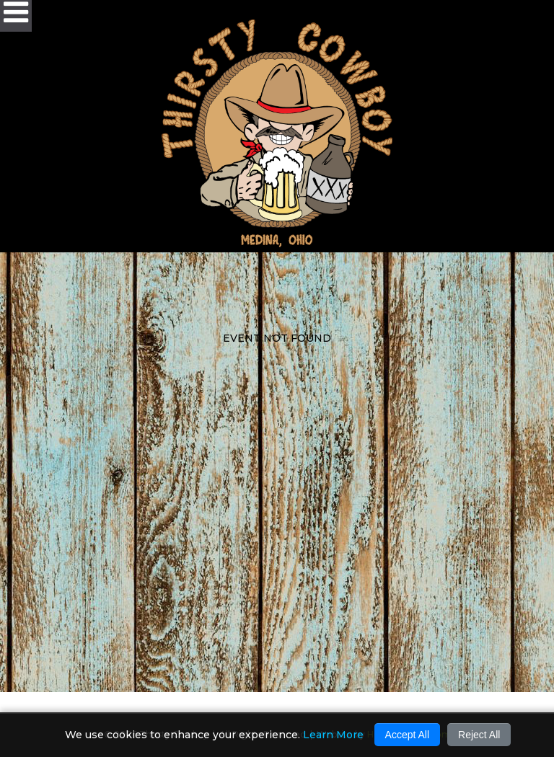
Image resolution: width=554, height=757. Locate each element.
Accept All (407, 734)
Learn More (333, 734)
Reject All (479, 734)
